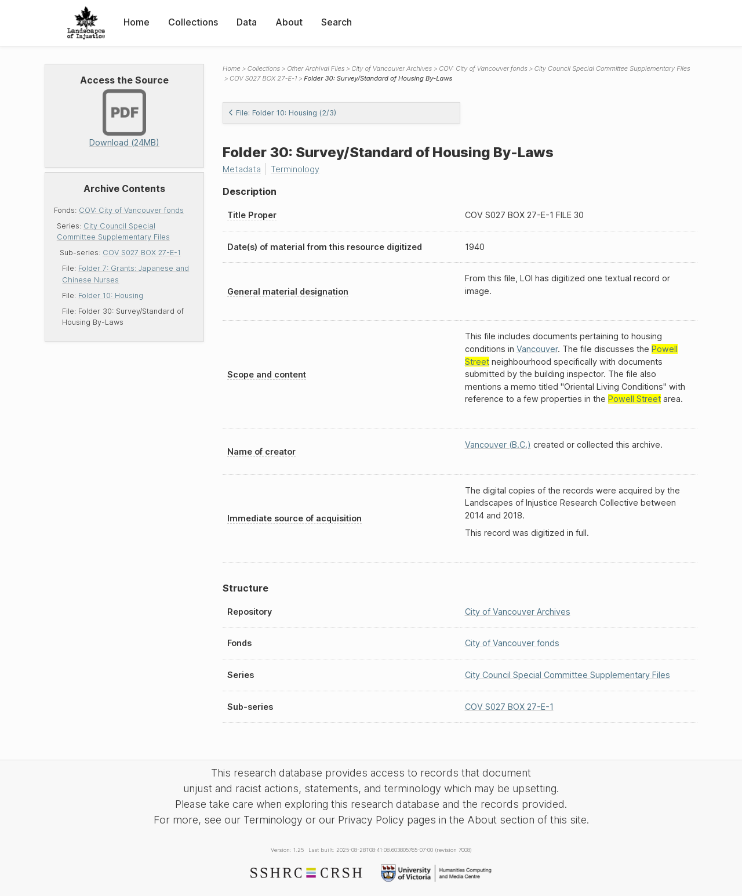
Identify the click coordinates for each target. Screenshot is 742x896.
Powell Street (634, 399)
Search (336, 22)
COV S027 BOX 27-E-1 (142, 252)
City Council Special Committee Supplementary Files (612, 68)
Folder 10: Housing (110, 295)
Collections (193, 22)
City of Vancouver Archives (391, 68)
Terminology (295, 169)
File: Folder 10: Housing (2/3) (282, 112)
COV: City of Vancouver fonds (131, 210)
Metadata (242, 169)
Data (247, 22)
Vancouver (537, 349)
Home (136, 22)
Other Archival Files (315, 68)
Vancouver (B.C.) (498, 444)
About (289, 22)
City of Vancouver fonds (512, 643)
